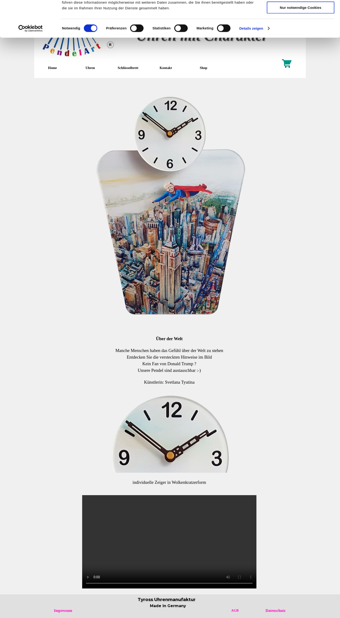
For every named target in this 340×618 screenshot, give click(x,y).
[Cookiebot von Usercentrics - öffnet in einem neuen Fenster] (30, 60)
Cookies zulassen (300, 12)
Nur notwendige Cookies (300, 39)
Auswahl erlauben (300, 26)
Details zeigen (251, 60)
